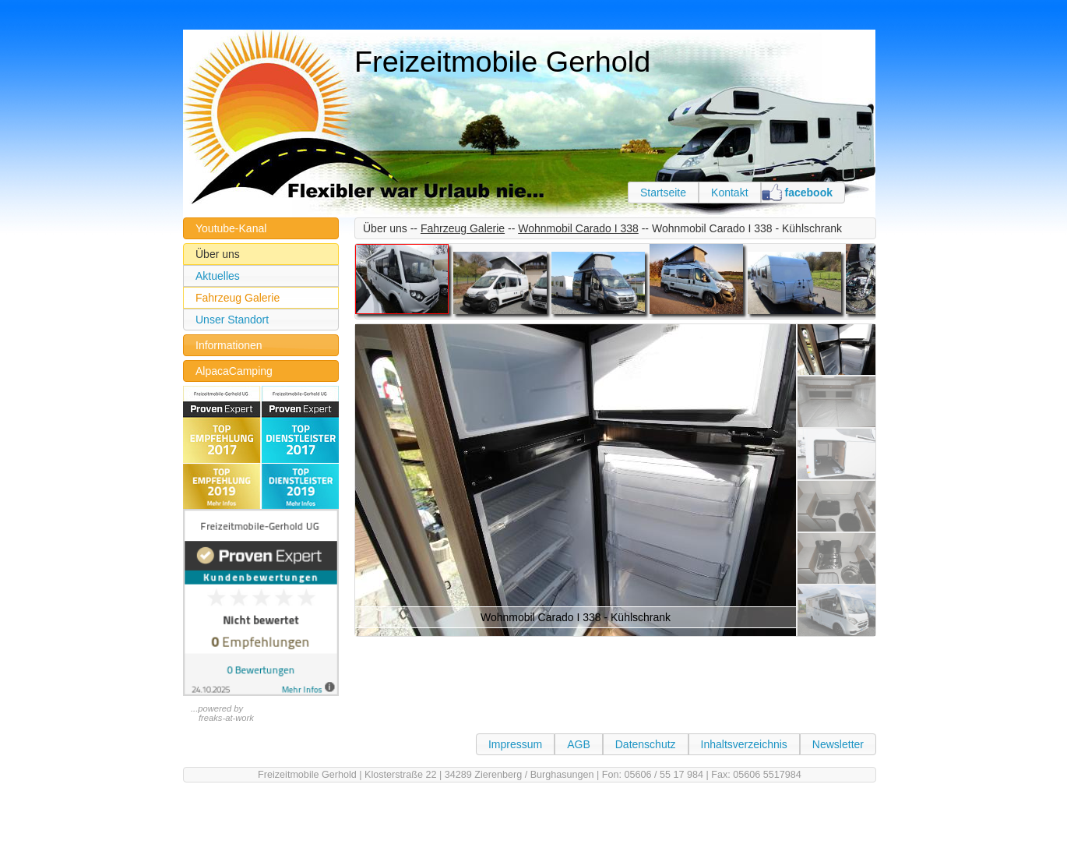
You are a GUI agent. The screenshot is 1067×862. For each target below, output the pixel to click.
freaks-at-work (226, 717)
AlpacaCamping (234, 371)
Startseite (663, 192)
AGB (578, 744)
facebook (809, 192)
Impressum (515, 744)
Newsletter (838, 744)
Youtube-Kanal (230, 228)
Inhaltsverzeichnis (744, 744)
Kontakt (729, 192)
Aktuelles (217, 276)
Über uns (217, 254)
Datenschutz (645, 744)
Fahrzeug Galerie (237, 297)
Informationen (228, 345)
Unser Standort (232, 319)
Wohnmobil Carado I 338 (578, 228)
